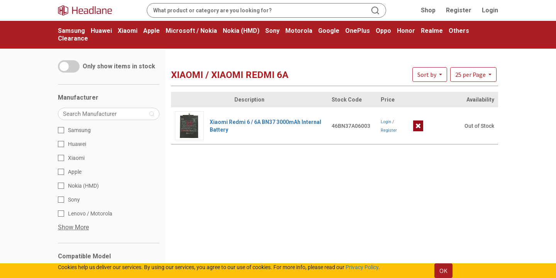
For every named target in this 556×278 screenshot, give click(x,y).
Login (490, 10)
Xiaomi (127, 30)
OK (443, 271)
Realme (432, 30)
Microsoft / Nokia (191, 30)
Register (458, 10)
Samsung (71, 30)
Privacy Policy (362, 267)
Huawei (101, 30)
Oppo (383, 30)
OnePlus (357, 30)
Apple (151, 30)
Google (328, 30)
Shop (428, 10)
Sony (272, 30)
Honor (406, 30)
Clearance (73, 38)
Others (459, 30)
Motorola (298, 30)
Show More (73, 227)
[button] (473, 74)
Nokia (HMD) (241, 30)
